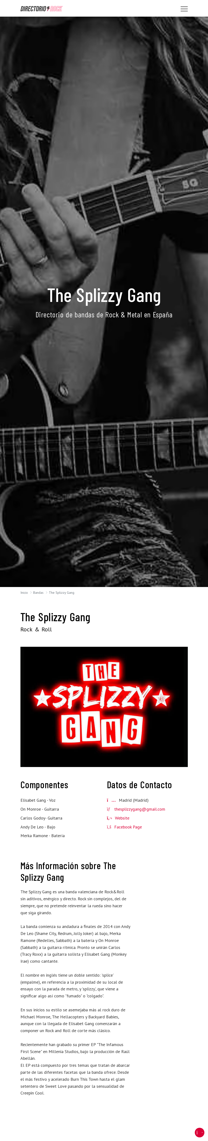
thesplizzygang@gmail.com (139, 809)
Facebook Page (124, 827)
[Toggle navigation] (184, 9)
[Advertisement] (162, 932)
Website (118, 818)
